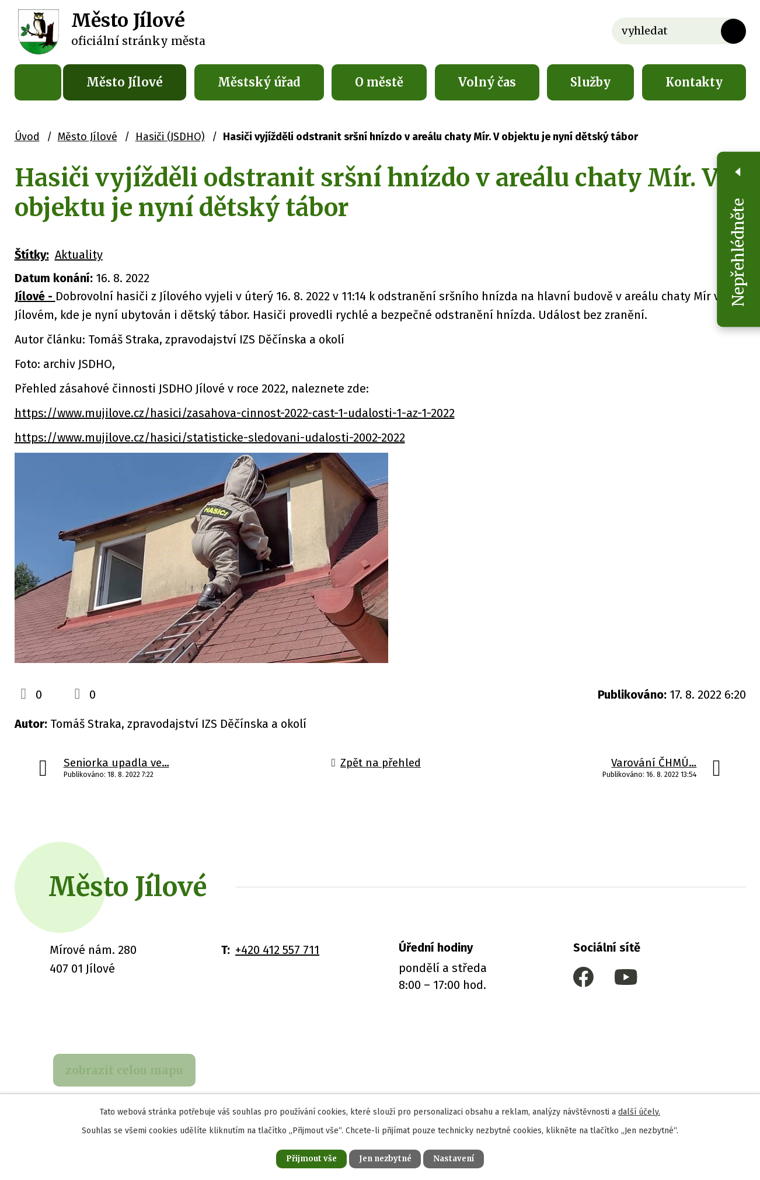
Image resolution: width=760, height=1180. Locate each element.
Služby (590, 82)
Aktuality (79, 255)
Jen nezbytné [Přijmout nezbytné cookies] (385, 1158)
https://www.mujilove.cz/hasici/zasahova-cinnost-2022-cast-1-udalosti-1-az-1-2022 (235, 413)
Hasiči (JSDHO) (170, 136)
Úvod (38, 82)
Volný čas (487, 82)
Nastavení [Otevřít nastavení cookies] (461, 1158)
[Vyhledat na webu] (679, 31)
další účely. (639, 1110)
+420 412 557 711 (277, 950)
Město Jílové (124, 82)
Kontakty (694, 82)
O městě (379, 82)
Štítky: (32, 255)
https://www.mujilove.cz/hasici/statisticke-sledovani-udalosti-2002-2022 (210, 438)
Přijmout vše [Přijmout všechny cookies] (303, 1158)
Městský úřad (259, 82)
